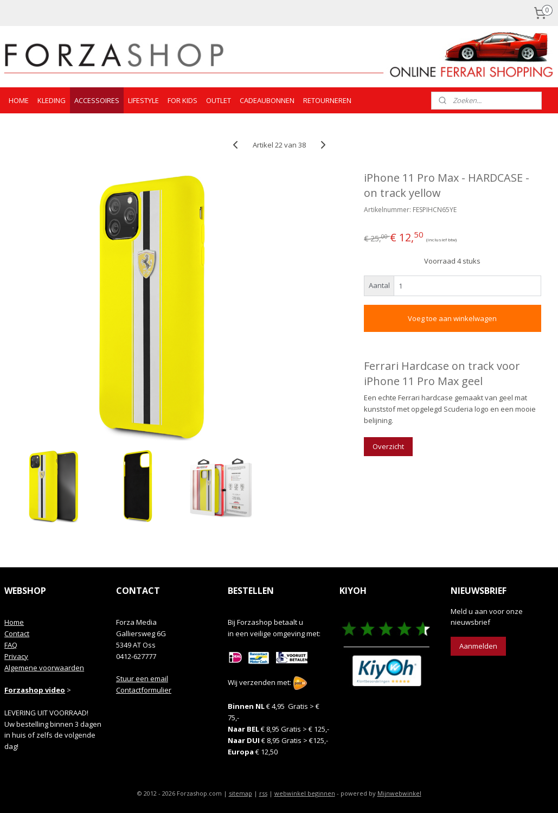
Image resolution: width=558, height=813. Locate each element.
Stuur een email (142, 678)
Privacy (16, 656)
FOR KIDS (182, 100)
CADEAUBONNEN (267, 100)
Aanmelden (478, 646)
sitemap (240, 793)
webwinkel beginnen (304, 793)
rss (263, 793)
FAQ (10, 645)
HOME (19, 100)
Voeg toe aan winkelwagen (452, 318)
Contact (16, 633)
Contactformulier (143, 690)
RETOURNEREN (327, 100)
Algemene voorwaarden (44, 668)
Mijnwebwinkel (399, 793)
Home (14, 622)
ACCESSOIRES (96, 100)
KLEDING (51, 100)
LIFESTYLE (143, 100)
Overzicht (388, 446)
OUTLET (218, 100)
